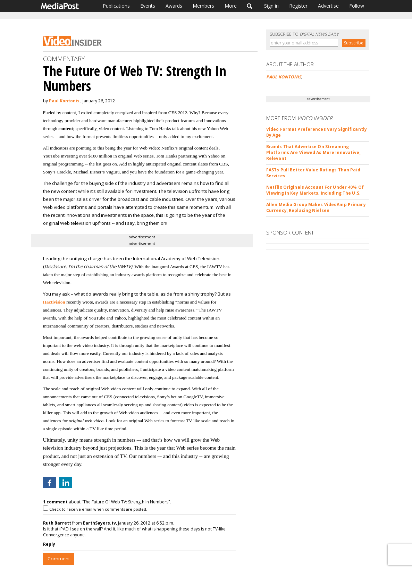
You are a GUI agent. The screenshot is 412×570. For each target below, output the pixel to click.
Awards (174, 5)
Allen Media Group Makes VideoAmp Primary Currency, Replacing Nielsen (316, 207)
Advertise (328, 5)
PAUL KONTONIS (283, 77)
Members (203, 5)
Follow (356, 5)
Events (147, 5)
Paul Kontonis (64, 101)
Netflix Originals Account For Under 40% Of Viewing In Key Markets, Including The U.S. (315, 190)
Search (250, 6)
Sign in (271, 5)
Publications (116, 5)
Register (298, 5)
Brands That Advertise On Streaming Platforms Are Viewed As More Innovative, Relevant (313, 152)
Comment (59, 558)
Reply (49, 544)
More (231, 5)
